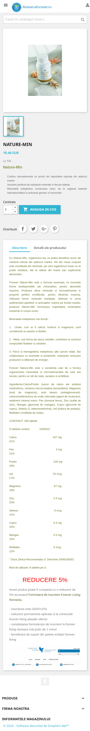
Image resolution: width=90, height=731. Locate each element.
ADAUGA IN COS (39, 209)
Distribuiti (23, 229)
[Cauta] (45, 19)
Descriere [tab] (19, 248)
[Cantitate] (8, 209)
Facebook (45, 681)
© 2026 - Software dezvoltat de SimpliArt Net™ (36, 726)
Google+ (44, 229)
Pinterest (55, 229)
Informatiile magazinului (26, 719)
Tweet (33, 229)
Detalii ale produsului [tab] (50, 248)
